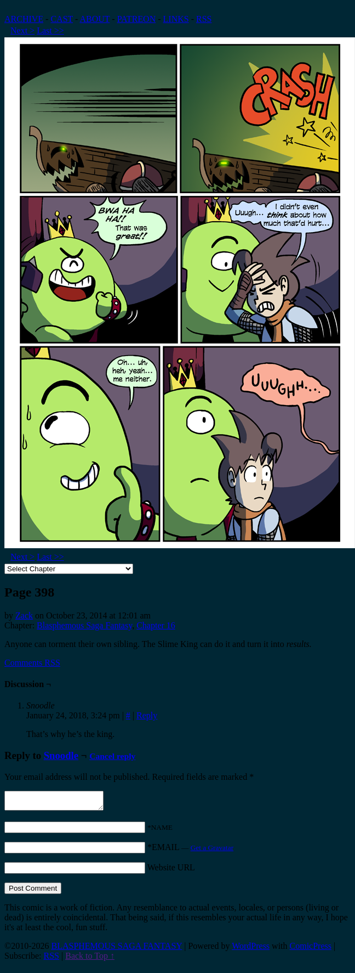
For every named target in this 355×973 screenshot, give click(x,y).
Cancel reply (112, 756)
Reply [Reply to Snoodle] (146, 715)
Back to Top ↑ (89, 959)
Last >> (50, 30)
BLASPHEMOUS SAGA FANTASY (116, 949)
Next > (22, 30)
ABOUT (95, 19)
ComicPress (310, 949)
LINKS (176, 19)
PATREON (136, 19)
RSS (203, 19)
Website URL (171, 870)
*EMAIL (190, 850)
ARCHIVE (23, 19)
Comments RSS (32, 662)
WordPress (251, 949)
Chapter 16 (155, 625)
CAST (61, 19)
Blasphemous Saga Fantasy (84, 625)
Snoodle (61, 755)
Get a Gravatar (212, 851)
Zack (24, 615)
